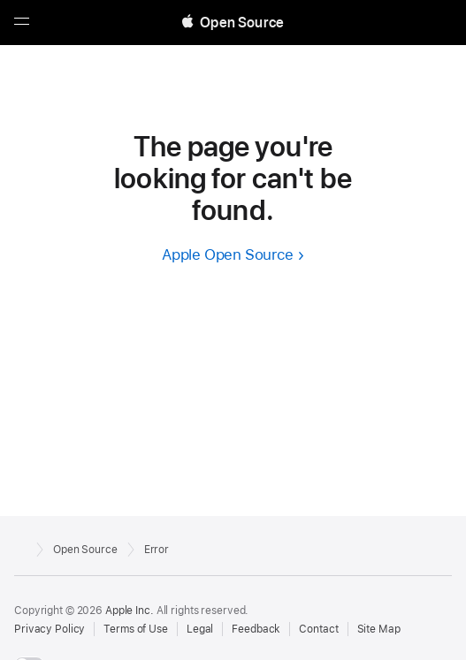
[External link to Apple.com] (20, 548)
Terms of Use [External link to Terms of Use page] (135, 629)
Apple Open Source (228, 254)
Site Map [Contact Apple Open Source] (379, 629)
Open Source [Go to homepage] (85, 549)
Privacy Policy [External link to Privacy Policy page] (49, 629)
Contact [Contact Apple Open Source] (318, 629)
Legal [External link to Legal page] (200, 629)
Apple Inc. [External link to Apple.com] (129, 610)
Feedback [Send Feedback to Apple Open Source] (256, 629)
